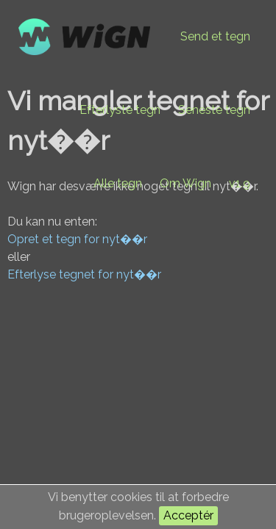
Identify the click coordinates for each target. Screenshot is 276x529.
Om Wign (185, 183)
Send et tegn (215, 36)
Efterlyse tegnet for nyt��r (84, 274)
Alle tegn (117, 183)
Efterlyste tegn (119, 110)
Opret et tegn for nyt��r (77, 239)
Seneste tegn (214, 110)
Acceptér (188, 515)
